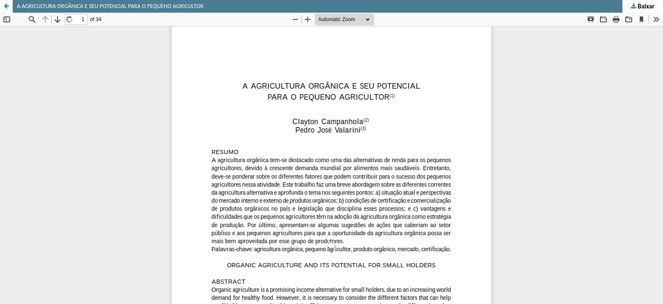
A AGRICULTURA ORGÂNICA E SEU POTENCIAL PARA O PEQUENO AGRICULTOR (110, 6)
